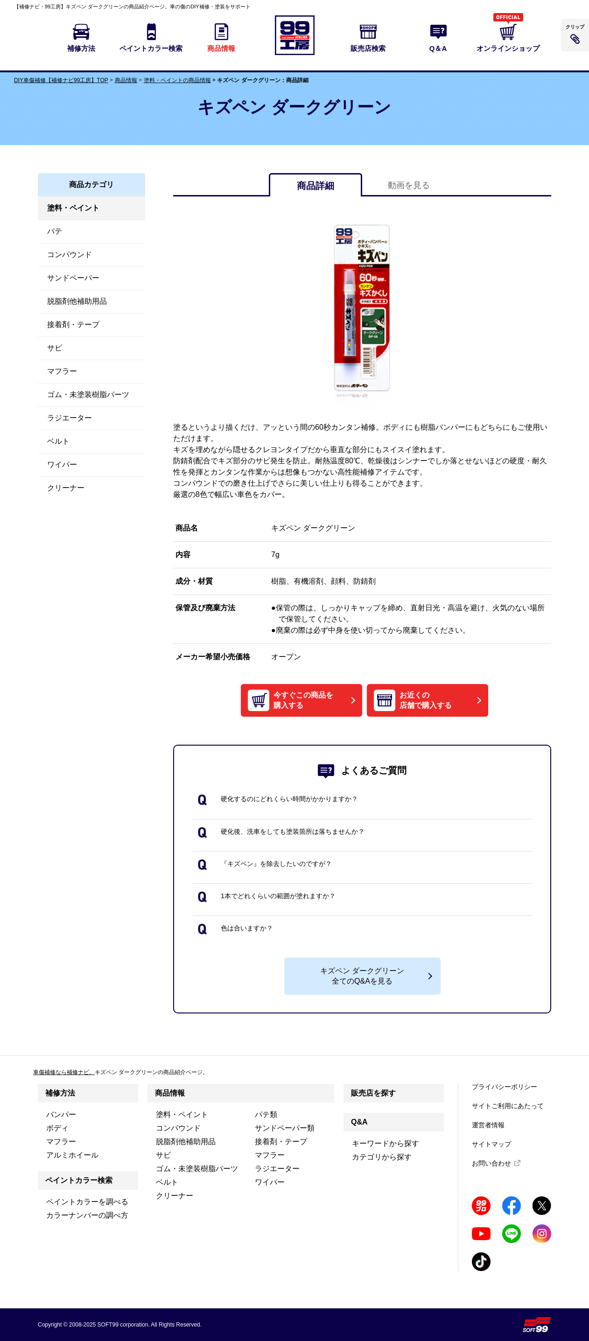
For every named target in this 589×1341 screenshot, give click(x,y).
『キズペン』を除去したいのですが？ (276, 863)
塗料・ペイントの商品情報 (177, 80)
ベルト (167, 1182)
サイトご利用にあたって (508, 1106)
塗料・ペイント (182, 1114)
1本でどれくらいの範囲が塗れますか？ (278, 896)
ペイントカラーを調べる (87, 1202)
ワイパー (270, 1182)
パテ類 (266, 1114)
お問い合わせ (491, 1163)
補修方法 (60, 1093)
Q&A (359, 1122)
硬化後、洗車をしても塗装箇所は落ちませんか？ (293, 831)
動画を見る (409, 185)
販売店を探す (373, 1093)
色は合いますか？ (247, 928)
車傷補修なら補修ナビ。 (64, 1072)
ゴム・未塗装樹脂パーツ (197, 1169)
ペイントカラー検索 (78, 1180)
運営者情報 (488, 1125)
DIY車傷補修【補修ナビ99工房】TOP (61, 80)
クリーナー (174, 1196)
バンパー (61, 1114)
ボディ (57, 1128)
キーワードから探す (385, 1143)
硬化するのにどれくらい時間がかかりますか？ (289, 799)
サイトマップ (491, 1144)
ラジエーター (277, 1169)
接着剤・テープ (281, 1141)
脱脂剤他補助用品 (186, 1141)
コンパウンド (178, 1128)
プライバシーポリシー (504, 1086)
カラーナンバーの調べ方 (87, 1215)
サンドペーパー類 (285, 1128)
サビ (163, 1155)
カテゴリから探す (382, 1157)
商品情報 (126, 80)
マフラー (61, 1141)
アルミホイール (72, 1155)
